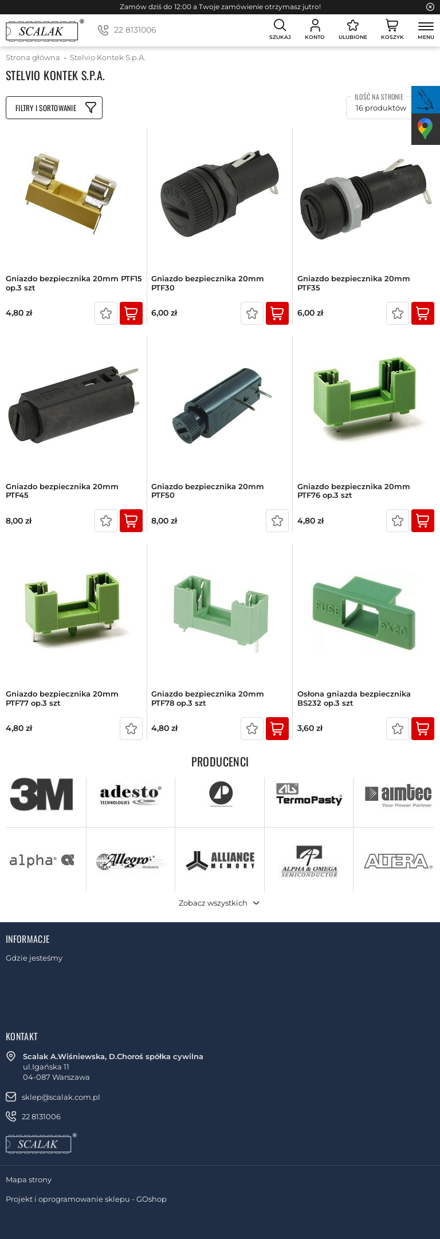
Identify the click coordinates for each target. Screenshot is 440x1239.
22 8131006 (135, 30)
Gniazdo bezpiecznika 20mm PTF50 (207, 491)
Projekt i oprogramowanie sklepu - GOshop (86, 1198)
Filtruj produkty (54, 107)
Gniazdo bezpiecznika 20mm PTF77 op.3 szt (62, 698)
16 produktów (381, 107)
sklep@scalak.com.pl (61, 1097)
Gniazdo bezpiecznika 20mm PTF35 (353, 283)
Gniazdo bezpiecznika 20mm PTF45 (62, 491)
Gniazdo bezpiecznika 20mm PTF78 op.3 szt (207, 698)
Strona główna (33, 57)
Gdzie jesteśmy (34, 957)
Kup (131, 313)
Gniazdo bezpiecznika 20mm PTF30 (207, 283)
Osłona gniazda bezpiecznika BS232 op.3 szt (354, 698)
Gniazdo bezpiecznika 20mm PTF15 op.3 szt (74, 283)
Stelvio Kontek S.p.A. (108, 57)
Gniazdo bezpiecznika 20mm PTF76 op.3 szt (353, 491)
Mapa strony (29, 1179)
